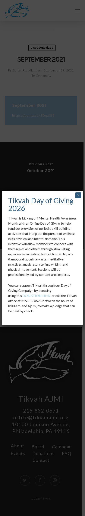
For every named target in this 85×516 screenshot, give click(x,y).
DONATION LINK (36, 296)
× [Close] (78, 195)
